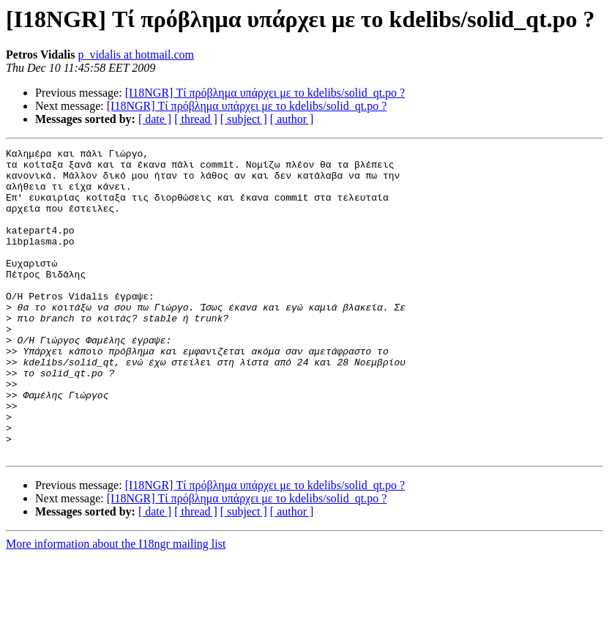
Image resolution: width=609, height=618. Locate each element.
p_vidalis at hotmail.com (136, 54)
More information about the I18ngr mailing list (115, 605)
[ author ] (292, 119)
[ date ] (154, 119)
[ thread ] (195, 119)
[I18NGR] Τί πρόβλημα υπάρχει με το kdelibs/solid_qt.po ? (265, 92)
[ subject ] (243, 119)
